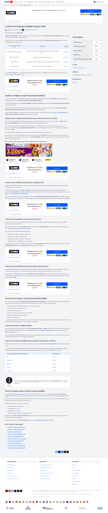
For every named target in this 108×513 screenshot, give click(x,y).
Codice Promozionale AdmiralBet (17, 445)
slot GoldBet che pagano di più (19, 193)
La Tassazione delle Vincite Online (47, 473)
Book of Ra (34, 398)
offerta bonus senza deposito (17, 394)
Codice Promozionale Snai (15, 432)
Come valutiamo (75, 473)
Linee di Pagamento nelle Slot (13, 478)
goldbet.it (75, 82)
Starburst (49, 398)
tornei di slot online (26, 228)
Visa (8, 356)
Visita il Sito (66, 52)
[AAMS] (9, 508)
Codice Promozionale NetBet (15, 436)
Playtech (18, 408)
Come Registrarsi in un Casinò (46, 465)
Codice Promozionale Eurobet (16, 429)
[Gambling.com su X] (7, 495)
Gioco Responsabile (76, 481)
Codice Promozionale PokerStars (17, 434)
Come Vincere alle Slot (12, 476)
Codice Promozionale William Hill (16, 448)
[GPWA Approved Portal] (99, 508)
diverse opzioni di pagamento (49, 344)
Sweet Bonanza (42, 398)
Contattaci (74, 476)
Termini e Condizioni (38, 496)
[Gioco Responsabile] (47, 508)
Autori (73, 467)
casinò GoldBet (13, 73)
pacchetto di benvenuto (60, 112)
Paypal (8, 367)
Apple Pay (9, 370)
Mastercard (9, 360)
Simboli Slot (9, 473)
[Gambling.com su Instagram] (15, 495)
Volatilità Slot (10, 470)
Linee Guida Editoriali (76, 470)
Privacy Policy (47, 496)
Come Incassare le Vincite (45, 476)
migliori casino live (42, 420)
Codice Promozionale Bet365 (15, 441)
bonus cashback (25, 190)
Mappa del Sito (75, 484)
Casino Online (14, 5)
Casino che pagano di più (45, 478)
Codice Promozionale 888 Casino (16, 427)
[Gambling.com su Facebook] (12, 495)
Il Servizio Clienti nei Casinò (45, 467)
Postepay (9, 363)
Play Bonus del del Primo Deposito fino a (34, 83)
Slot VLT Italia (10, 467)
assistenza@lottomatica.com (80, 67)
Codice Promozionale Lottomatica (17, 439)
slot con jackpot (16, 411)
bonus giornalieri (18, 274)
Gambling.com (8, 5)
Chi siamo (74, 465)
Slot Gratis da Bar (10, 465)
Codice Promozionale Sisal (15, 443)
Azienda (73, 478)
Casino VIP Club (43, 470)
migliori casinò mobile (46, 330)
